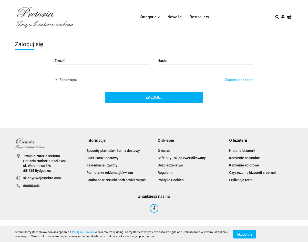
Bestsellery (199, 17)
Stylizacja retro (241, 180)
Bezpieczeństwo (170, 165)
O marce (164, 151)
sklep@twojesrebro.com (42, 178)
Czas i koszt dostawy (102, 158)
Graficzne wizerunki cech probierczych (116, 180)
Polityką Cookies (83, 232)
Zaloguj (154, 97)
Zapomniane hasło (239, 80)
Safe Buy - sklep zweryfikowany (182, 158)
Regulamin (166, 173)
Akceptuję (244, 234)
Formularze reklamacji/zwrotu (109, 173)
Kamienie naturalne (244, 158)
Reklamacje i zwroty (101, 165)
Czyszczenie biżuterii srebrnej (252, 173)
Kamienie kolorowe (244, 165)
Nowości (174, 17)
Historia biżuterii (242, 151)
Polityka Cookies (171, 180)
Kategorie (150, 17)
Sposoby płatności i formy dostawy (113, 151)
